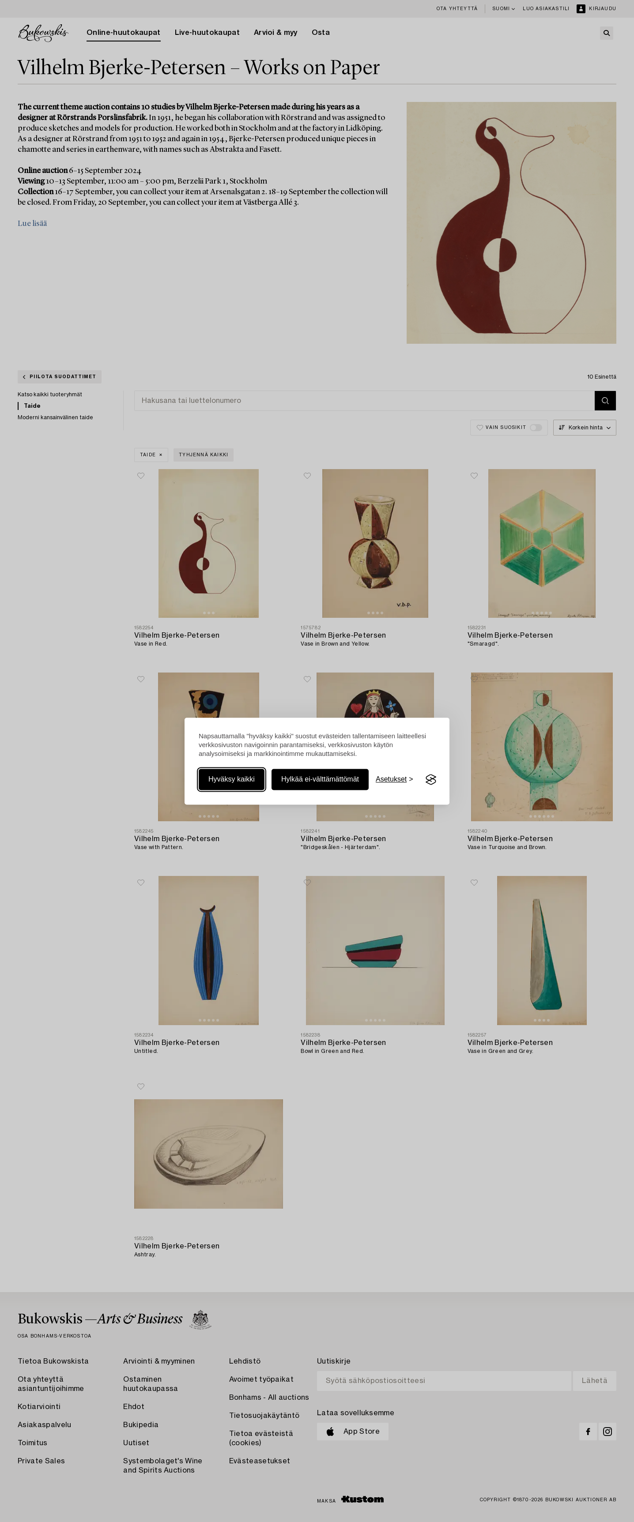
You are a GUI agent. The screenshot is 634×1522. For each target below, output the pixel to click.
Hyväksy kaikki (231, 779)
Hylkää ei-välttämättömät (320, 779)
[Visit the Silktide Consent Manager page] (431, 779)
